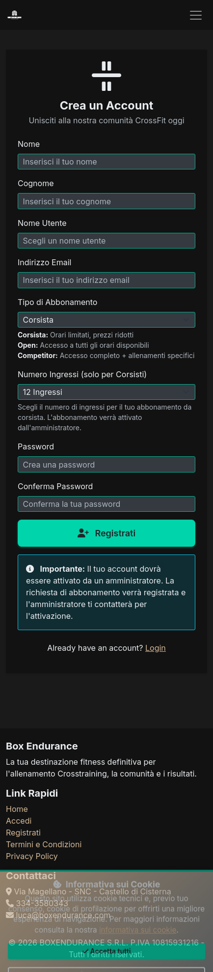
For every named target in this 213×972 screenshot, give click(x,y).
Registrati (106, 533)
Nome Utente (42, 223)
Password (36, 446)
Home (17, 809)
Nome (29, 144)
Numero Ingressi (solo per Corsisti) (82, 374)
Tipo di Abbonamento (57, 302)
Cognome (35, 183)
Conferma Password (55, 486)
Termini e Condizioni (43, 844)
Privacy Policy (32, 856)
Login (155, 648)
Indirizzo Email (44, 262)
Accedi (18, 821)
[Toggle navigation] (196, 15)
